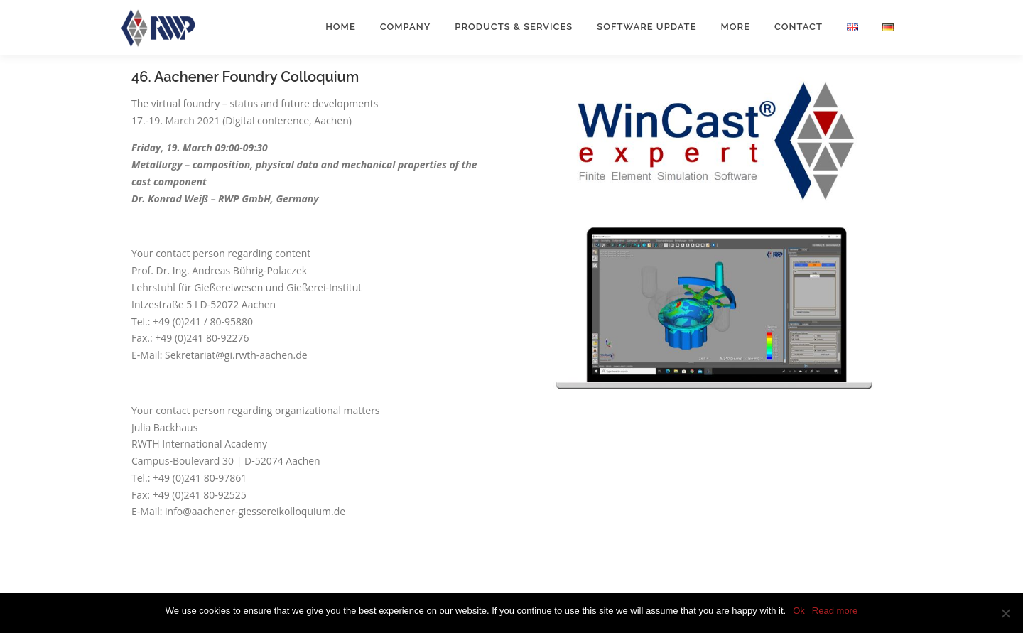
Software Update (646, 26)
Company (405, 26)
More (735, 26)
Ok (799, 610)
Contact (798, 26)
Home (340, 26)
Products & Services (514, 26)
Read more (834, 610)
